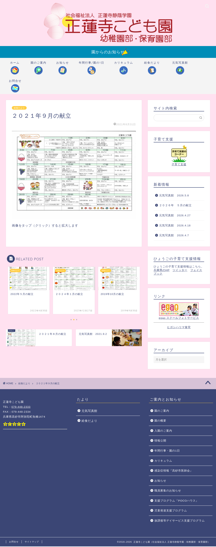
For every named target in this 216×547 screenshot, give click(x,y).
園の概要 (160, 421)
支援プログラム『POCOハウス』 (176, 501)
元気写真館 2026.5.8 (174, 196)
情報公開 (160, 441)
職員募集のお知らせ (167, 491)
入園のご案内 (163, 431)
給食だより (152, 64)
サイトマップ (32, 542)
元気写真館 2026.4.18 (175, 226)
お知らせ (62, 64)
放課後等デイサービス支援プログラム (179, 521)
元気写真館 (180, 64)
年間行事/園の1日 (91, 64)
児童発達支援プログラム (170, 511)
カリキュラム (123, 64)
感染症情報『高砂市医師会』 (173, 471)
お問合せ (15, 83)
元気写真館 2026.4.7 (174, 235)
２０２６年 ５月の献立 (175, 205)
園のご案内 (38, 64)
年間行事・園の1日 (167, 451)
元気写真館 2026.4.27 (175, 216)
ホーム (15, 64)
